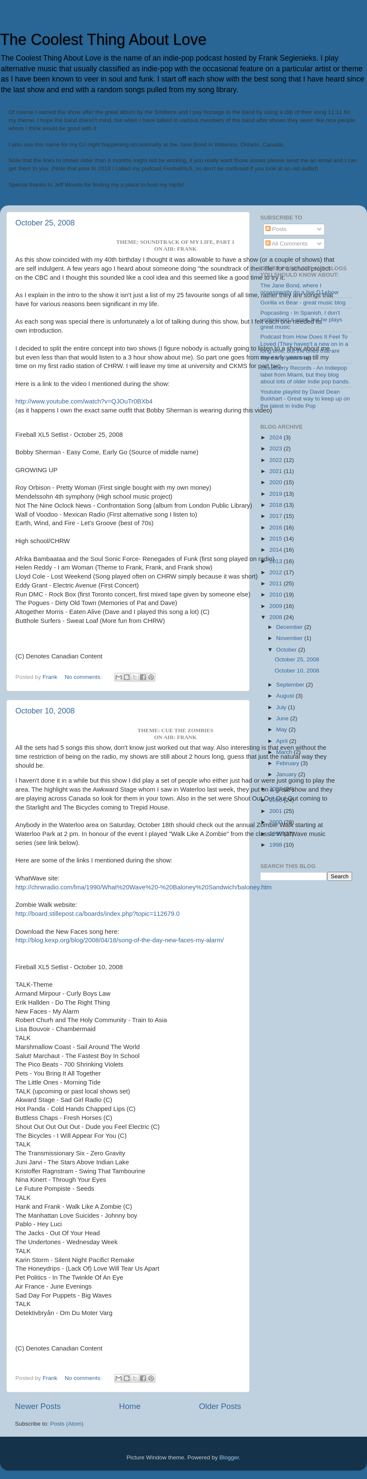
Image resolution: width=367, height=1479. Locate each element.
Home (129, 1406)
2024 (276, 437)
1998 (276, 845)
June (283, 718)
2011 (276, 583)
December (290, 627)
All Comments (286, 243)
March (285, 752)
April (282, 741)
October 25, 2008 (45, 223)
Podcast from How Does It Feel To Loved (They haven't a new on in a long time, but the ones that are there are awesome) (304, 347)
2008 (276, 617)
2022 (276, 460)
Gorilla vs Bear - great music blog (303, 302)
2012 (276, 572)
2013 (276, 561)
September (291, 684)
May (282, 729)
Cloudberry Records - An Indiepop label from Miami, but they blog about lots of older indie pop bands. (305, 375)
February (288, 763)
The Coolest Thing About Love (103, 39)
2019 (276, 494)
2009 (276, 606)
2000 (276, 822)
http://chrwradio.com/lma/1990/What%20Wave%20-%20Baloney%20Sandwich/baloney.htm (143, 887)
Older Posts (220, 1406)
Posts (276, 229)
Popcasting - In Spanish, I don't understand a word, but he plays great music (301, 320)
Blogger (229, 1457)
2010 (276, 594)
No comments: (84, 677)
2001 (276, 811)
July (282, 707)
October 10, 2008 (45, 711)
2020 (276, 482)
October (287, 649)
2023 (276, 448)
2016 (276, 527)
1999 (276, 833)
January (287, 774)
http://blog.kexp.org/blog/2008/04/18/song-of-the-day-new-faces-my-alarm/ (119, 940)
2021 (276, 471)
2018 (276, 505)
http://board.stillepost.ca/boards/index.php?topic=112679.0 (97, 913)
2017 (276, 516)
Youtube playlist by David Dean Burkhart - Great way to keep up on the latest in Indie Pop (305, 399)
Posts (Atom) (67, 1424)
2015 (276, 538)
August (286, 696)
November (290, 638)
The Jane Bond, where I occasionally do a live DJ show (299, 288)
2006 (276, 800)
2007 (276, 789)
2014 (276, 550)
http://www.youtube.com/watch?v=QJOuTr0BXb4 (84, 401)
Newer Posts (38, 1406)
